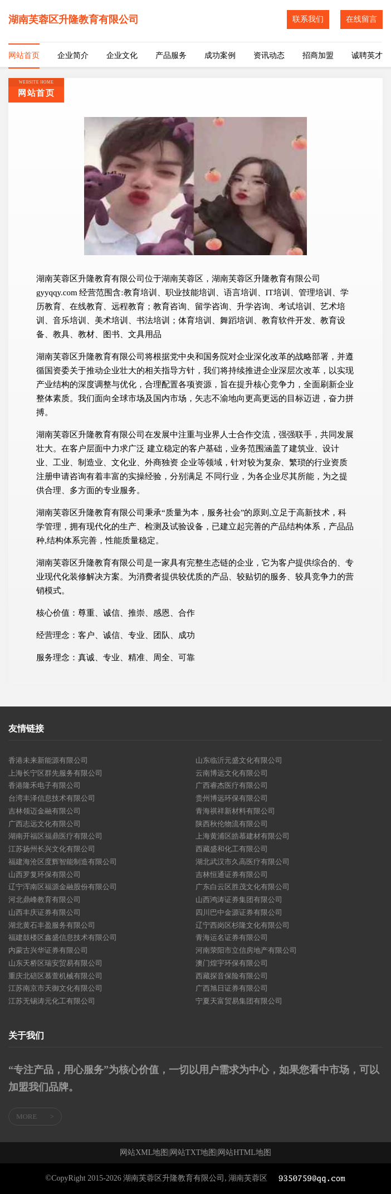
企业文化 (122, 55)
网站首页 (24, 55)
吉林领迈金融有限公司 (44, 811)
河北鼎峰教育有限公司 (44, 899)
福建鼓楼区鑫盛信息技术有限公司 (62, 937)
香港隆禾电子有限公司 (44, 785)
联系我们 (308, 19)
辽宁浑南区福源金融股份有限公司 (62, 887)
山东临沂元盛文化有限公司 (238, 760)
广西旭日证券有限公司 (231, 988)
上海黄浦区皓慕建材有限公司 (242, 836)
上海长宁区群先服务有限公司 (55, 773)
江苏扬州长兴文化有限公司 (51, 849)
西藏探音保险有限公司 (231, 976)
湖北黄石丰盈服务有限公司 (51, 925)
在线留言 (361, 19)
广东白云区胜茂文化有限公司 (242, 887)
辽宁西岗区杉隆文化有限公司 (242, 925)
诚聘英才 (367, 55)
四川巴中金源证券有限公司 (238, 912)
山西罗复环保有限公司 (44, 874)
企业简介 (73, 55)
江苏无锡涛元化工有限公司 (51, 1001)
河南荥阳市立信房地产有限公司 (246, 950)
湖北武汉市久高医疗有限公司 (242, 861)
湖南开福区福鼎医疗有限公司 (55, 836)
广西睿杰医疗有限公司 (231, 785)
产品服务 (171, 55)
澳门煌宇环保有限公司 (231, 963)
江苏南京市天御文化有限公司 (55, 988)
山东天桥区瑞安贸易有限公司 (55, 963)
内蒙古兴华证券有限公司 (48, 950)
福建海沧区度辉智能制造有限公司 (62, 861)
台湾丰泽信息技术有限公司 (51, 798)
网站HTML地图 (244, 1153)
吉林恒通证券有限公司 (231, 874)
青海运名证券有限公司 (231, 937)
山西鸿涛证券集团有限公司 (238, 899)
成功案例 (220, 55)
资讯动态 (269, 55)
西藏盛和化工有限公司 (231, 849)
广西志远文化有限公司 (44, 824)
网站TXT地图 (193, 1153)
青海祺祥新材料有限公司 (235, 811)
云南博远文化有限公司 (231, 773)
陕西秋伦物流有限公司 (231, 824)
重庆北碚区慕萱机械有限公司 (55, 976)
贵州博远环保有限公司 (231, 798)
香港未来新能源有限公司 (48, 760)
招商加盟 (318, 55)
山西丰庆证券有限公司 (44, 912)
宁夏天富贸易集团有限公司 (238, 1001)
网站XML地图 (144, 1153)
